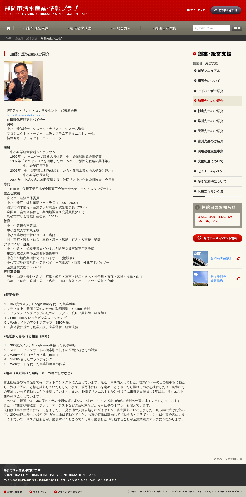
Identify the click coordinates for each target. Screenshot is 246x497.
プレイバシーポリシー (68, 491)
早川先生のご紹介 (210, 121)
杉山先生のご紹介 (210, 111)
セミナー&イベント (212, 171)
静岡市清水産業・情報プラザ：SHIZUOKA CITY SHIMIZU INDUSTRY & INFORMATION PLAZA (50, 7)
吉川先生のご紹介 (210, 141)
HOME (9, 28)
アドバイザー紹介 (210, 91)
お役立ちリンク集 (210, 191)
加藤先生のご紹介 (210, 101)
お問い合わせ (226, 10)
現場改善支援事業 (210, 151)
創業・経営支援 (36, 28)
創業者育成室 (79, 28)
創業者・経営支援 (26, 38)
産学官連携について (212, 181)
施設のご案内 (163, 28)
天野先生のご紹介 (210, 131)
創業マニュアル (209, 71)
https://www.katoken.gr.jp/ (24, 115)
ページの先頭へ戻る (228, 459)
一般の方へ (121, 28)
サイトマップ (198, 10)
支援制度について (210, 161)
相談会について (209, 81)
